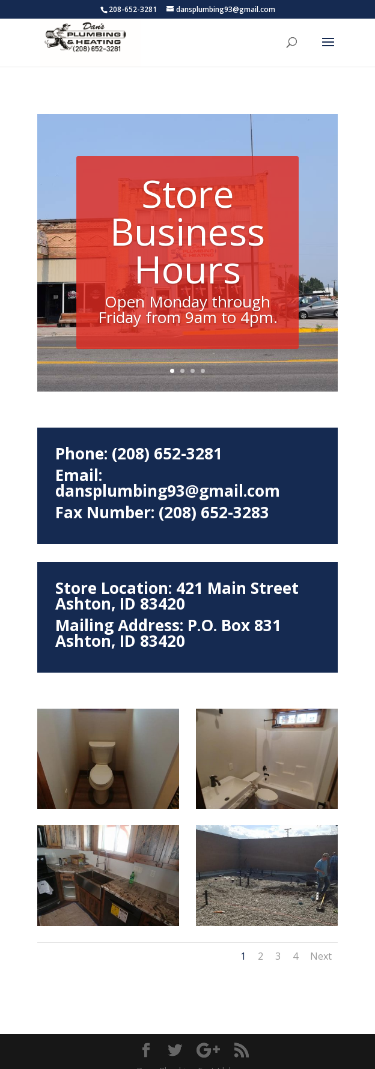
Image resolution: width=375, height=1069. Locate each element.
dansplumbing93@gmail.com (167, 472)
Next (321, 938)
